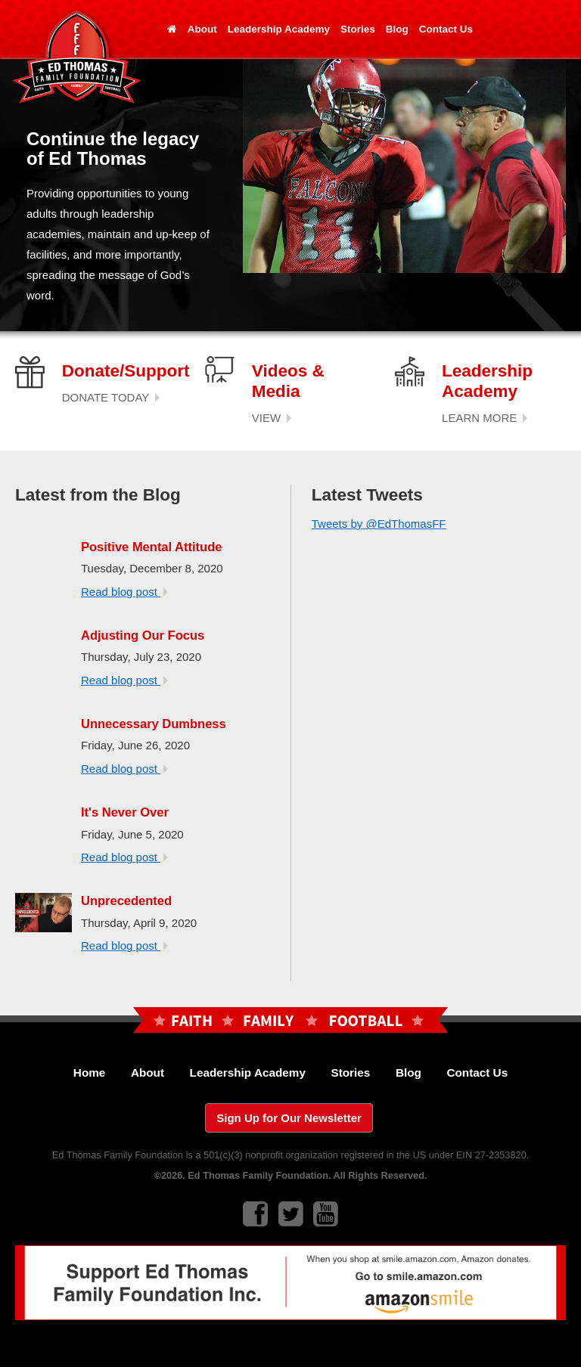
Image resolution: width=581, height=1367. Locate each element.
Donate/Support (126, 370)
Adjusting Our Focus (142, 635)
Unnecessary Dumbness (153, 723)
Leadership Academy (279, 29)
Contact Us (446, 29)
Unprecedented (126, 900)
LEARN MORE (484, 417)
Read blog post (124, 591)
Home (89, 1072)
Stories (357, 29)
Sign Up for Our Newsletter (289, 1117)
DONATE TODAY (111, 397)
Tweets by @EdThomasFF (379, 523)
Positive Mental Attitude (151, 546)
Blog (397, 29)
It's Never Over (125, 812)
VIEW (272, 417)
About (202, 29)
